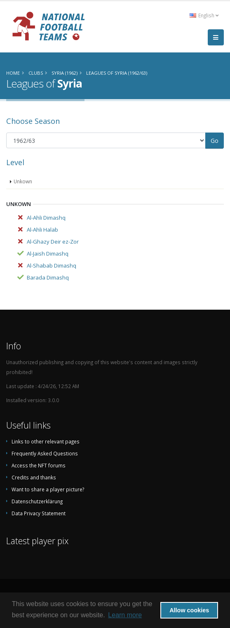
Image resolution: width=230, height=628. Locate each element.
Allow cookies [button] (189, 610)
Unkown (23, 181)
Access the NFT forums (39, 465)
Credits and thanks (34, 477)
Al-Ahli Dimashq (46, 217)
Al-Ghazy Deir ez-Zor (53, 241)
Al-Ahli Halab (42, 229)
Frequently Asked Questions (45, 453)
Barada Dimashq (48, 277)
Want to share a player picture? (48, 489)
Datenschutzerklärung (37, 501)
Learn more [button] (125, 615)
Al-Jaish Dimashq (47, 253)
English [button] (204, 15)
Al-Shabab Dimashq (51, 265)
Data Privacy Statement (39, 513)
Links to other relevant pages (46, 441)
